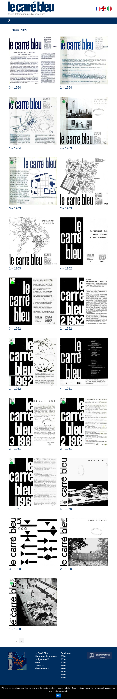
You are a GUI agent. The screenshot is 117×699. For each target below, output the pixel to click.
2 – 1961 (66, 448)
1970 (63, 671)
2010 (63, 659)
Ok (58, 695)
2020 (63, 656)
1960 (63, 674)
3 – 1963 (15, 208)
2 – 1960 (66, 569)
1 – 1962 (15, 388)
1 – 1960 (15, 629)
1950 (63, 677)
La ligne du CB (42, 659)
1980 (63, 668)
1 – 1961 (15, 508)
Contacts (39, 665)
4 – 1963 (66, 148)
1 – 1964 (15, 148)
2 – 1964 (66, 87)
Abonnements (42, 668)
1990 (63, 665)
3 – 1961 (15, 448)
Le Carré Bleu (41, 653)
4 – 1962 (66, 268)
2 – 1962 (66, 328)
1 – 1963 (15, 268)
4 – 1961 (66, 388)
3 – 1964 (15, 87)
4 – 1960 (66, 508)
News (37, 662)
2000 (63, 662)
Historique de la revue (46, 656)
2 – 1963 (66, 208)
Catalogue (66, 653)
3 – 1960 (15, 569)
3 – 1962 (15, 328)
